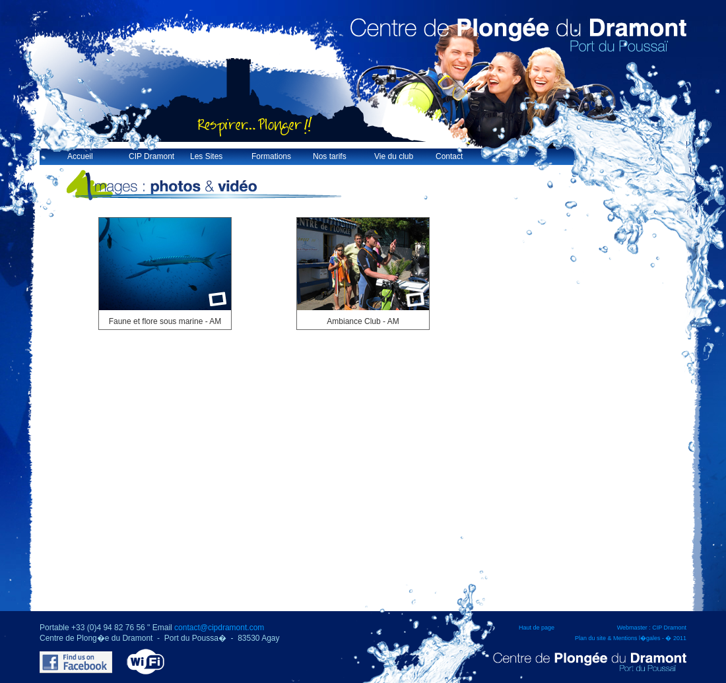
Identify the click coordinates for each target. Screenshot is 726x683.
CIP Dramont (151, 156)
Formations (271, 156)
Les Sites (206, 156)
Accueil (80, 156)
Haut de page (536, 627)
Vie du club (393, 156)
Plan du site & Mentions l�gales (618, 638)
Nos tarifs (329, 156)
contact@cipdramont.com (219, 627)
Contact (449, 156)
